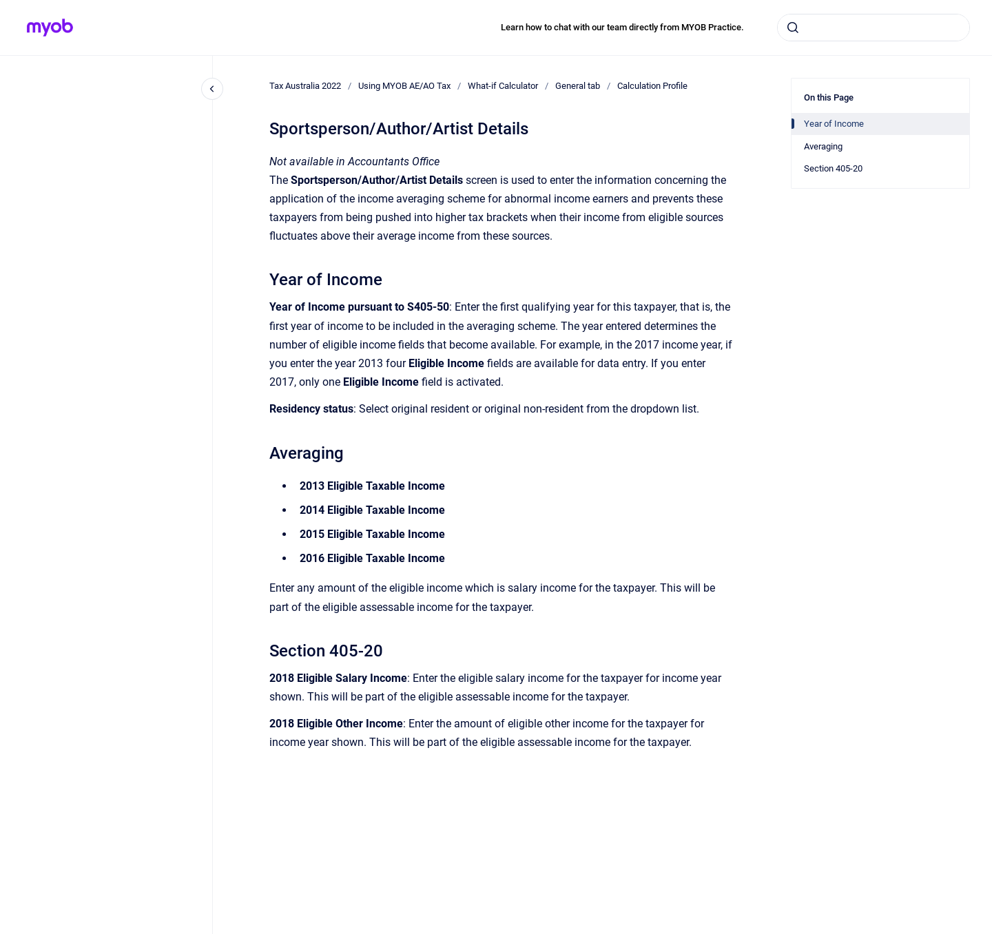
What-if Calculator (503, 86)
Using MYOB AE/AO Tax (404, 86)
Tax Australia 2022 (305, 86)
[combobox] (873, 27)
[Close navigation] (212, 89)
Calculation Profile (652, 86)
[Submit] (793, 28)
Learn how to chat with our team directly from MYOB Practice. (622, 27)
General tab (577, 86)
